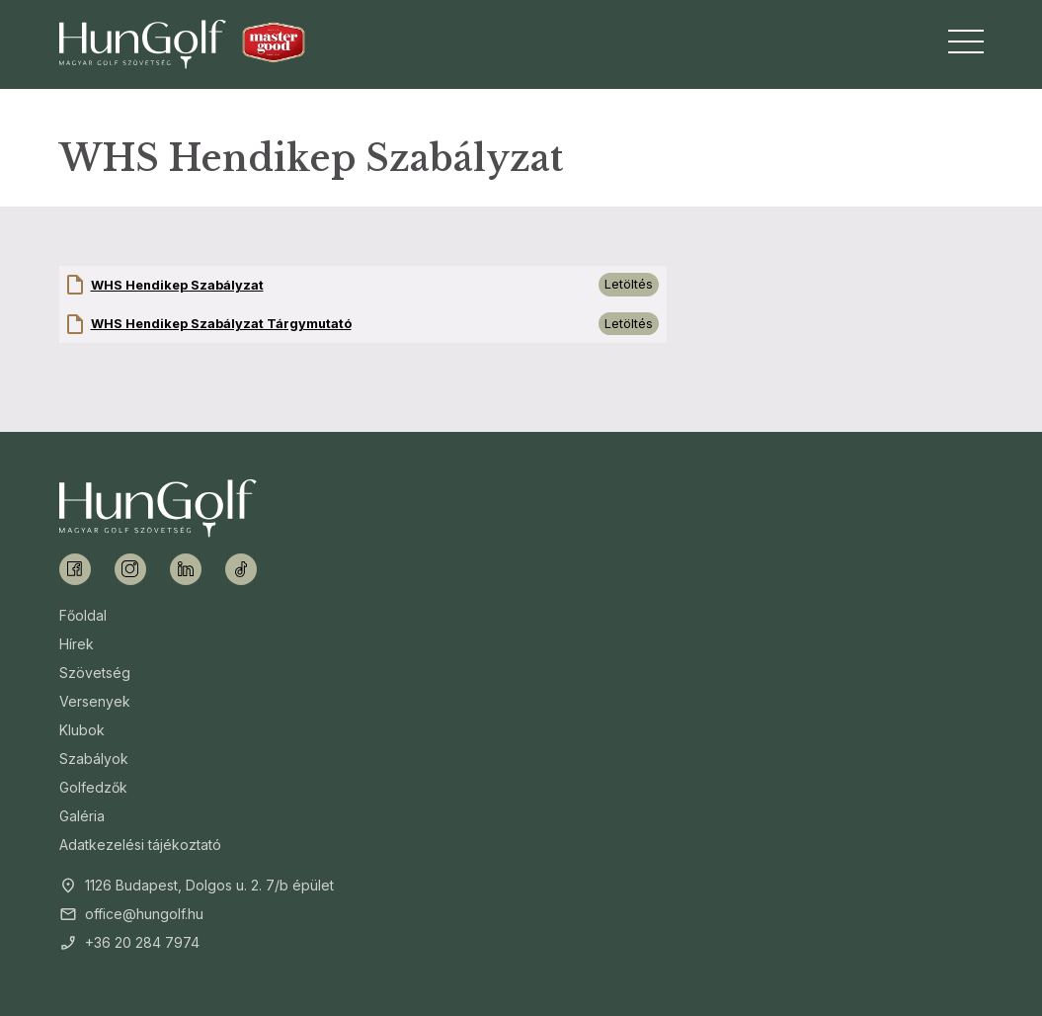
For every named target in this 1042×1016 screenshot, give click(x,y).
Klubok (82, 729)
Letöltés (628, 284)
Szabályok (93, 758)
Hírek (76, 643)
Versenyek (94, 701)
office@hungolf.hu (144, 913)
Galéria (82, 815)
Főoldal (83, 615)
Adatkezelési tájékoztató (140, 844)
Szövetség (94, 672)
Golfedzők (93, 787)
